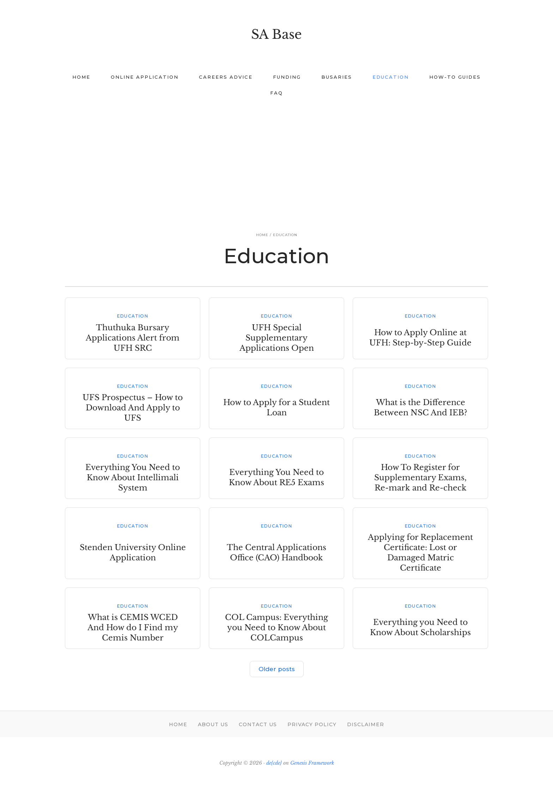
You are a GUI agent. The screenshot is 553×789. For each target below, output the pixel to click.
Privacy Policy (311, 724)
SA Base (276, 34)
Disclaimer (365, 724)
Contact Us (258, 724)
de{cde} (274, 763)
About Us (213, 724)
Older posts (276, 669)
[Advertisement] (276, 157)
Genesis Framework (312, 763)
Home (178, 724)
